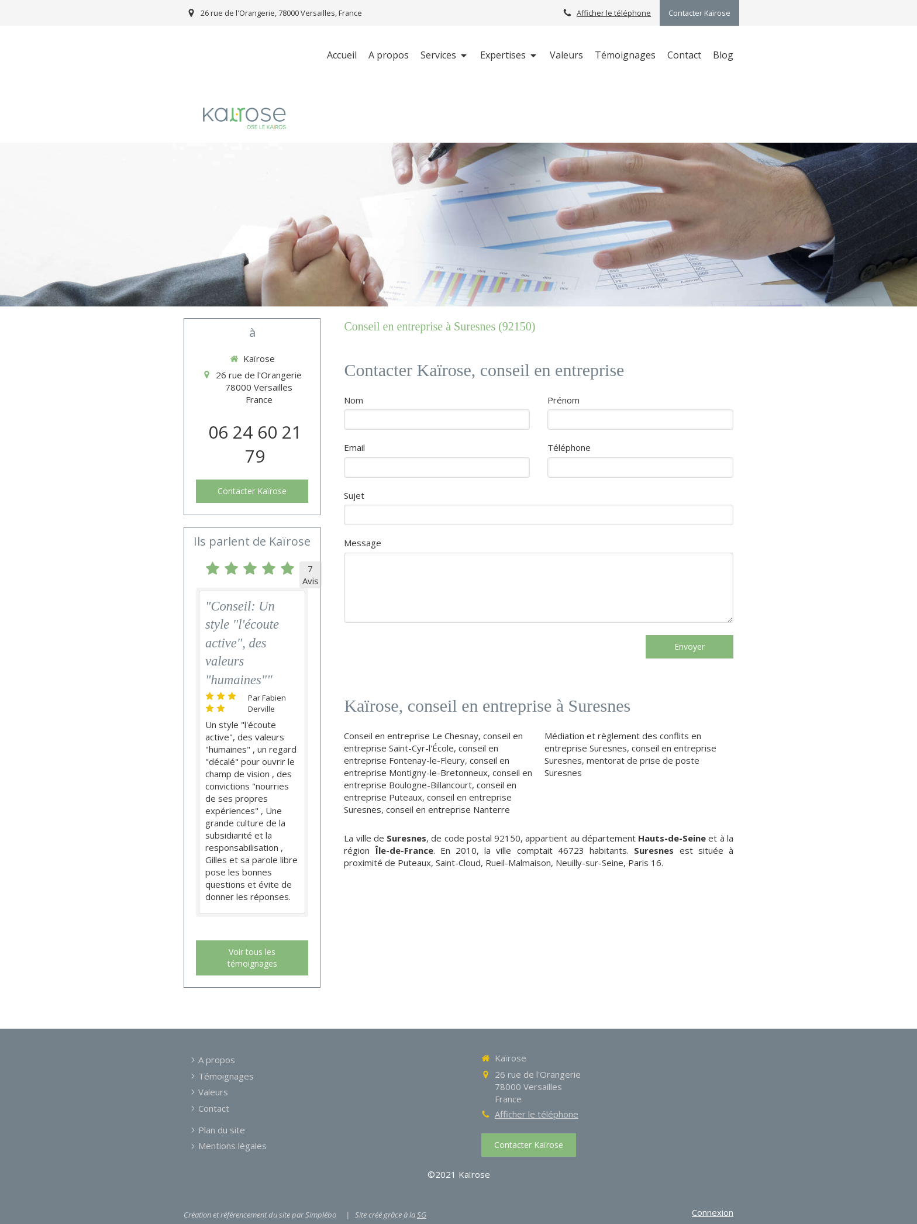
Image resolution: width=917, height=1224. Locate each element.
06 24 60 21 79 (255, 444)
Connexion (712, 1212)
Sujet (354, 495)
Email (354, 447)
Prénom (563, 400)
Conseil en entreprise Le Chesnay (411, 736)
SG (421, 1214)
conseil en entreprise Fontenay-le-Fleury (421, 754)
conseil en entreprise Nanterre (448, 809)
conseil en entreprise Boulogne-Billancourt (438, 779)
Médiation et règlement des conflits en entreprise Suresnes (622, 742)
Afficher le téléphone (614, 13)
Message (362, 543)
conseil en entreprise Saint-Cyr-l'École (433, 742)
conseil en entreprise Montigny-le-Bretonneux (426, 766)
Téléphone (569, 447)
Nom (353, 400)
